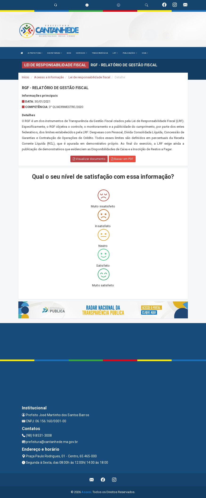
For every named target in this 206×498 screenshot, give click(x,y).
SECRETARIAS (54, 53)
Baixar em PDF (122, 159)
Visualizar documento (89, 159)
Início (25, 77)
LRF (115, 53)
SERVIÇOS (81, 53)
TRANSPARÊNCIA (100, 53)
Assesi (86, 492)
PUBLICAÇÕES (130, 53)
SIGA (145, 53)
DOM (69, 53)
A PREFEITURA (35, 53)
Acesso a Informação (49, 77)
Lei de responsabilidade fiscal (89, 77)
